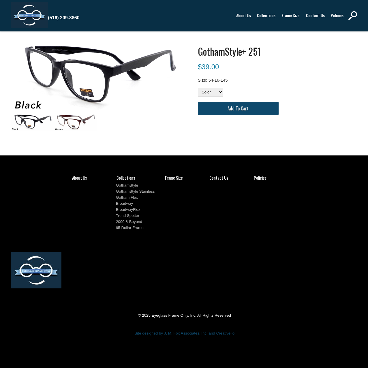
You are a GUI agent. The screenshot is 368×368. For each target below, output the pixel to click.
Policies (337, 15)
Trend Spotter (127, 215)
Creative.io (225, 333)
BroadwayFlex (128, 209)
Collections (266, 15)
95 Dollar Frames (130, 228)
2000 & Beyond (129, 221)
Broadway (124, 203)
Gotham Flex (127, 197)
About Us (243, 15)
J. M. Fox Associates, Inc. (186, 333)
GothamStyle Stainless (135, 191)
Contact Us (315, 15)
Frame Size (291, 15)
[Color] (210, 92)
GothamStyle (127, 185)
